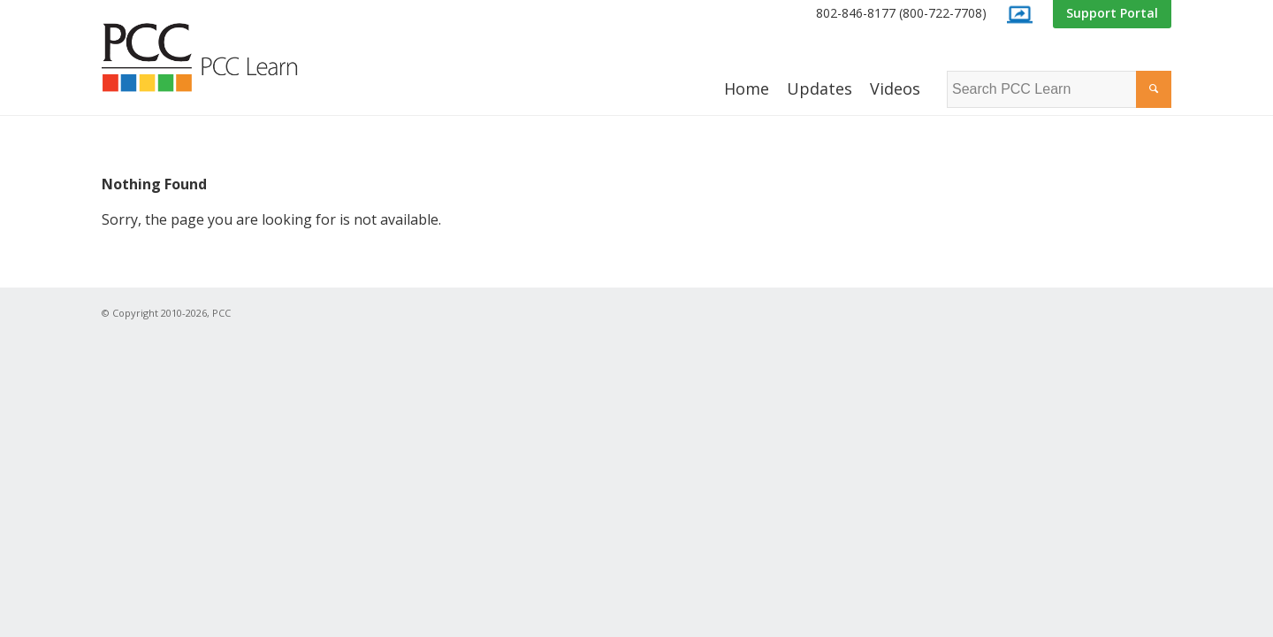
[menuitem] (901, 14)
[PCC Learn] (219, 57)
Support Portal (1112, 12)
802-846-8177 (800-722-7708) (901, 12)
